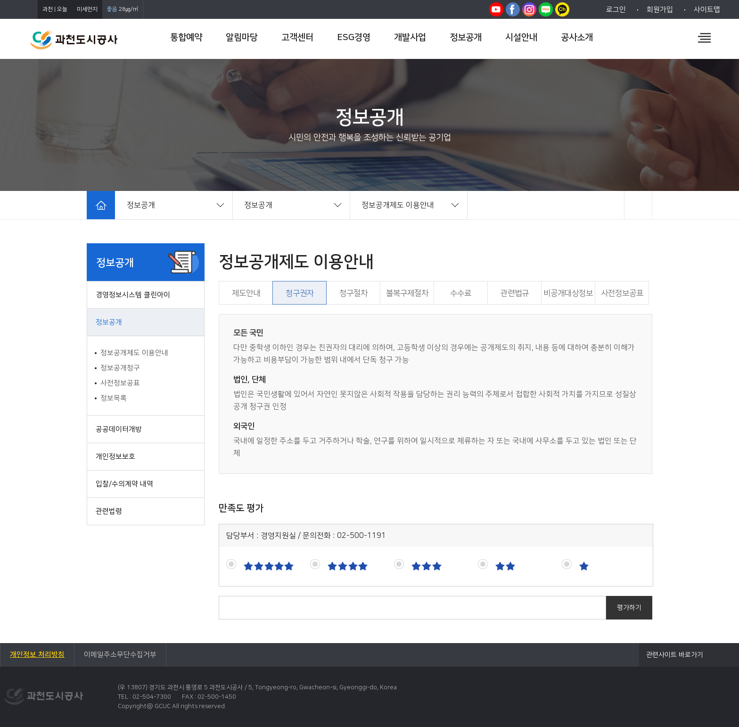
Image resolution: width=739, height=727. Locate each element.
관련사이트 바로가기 (674, 655)
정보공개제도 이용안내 (134, 353)
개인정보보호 (115, 457)
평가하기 (629, 607)
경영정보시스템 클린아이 (133, 295)
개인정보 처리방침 (37, 655)
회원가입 (660, 10)
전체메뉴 (704, 38)
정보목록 (113, 398)
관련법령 (109, 511)
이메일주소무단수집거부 (120, 655)
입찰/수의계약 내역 (124, 484)
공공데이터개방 (119, 429)
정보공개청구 (120, 368)
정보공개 (109, 322)
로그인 (616, 10)
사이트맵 (707, 10)
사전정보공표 (120, 383)
